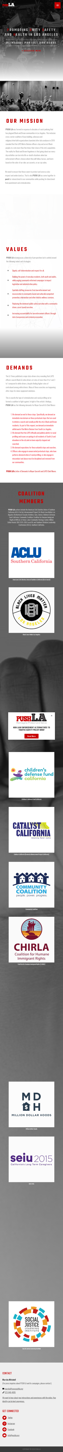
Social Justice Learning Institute (31, 1348)
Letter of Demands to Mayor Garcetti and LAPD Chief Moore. (31, 471)
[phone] (9, 1392)
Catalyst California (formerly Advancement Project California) (31, 854)
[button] (31, 736)
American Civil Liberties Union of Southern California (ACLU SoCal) (31, 579)
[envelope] (12, 1388)
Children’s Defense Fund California (31, 799)
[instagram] (31, 1424)
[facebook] (31, 1430)
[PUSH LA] (8, 5)
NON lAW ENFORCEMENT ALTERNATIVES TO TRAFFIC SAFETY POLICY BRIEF (31, 729)
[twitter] (31, 1418)
